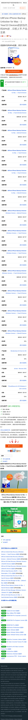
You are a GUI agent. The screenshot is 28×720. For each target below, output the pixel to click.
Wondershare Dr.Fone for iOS (18, 351)
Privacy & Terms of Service (15, 715)
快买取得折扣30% (14, 71)
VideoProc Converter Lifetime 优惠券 (16, 639)
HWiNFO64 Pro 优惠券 (12, 625)
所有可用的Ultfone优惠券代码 (9, 548)
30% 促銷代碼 (6, 459)
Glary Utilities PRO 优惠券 (13, 613)
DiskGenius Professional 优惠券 (14, 627)
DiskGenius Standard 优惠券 (14, 653)
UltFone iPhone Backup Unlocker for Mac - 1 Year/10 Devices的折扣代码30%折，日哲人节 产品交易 (13, 25)
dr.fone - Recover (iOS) (20, 368)
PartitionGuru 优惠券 (11, 651)
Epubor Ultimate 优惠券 (12, 630)
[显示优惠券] (23, 104)
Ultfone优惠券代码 (5, 430)
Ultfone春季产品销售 (10, 41)
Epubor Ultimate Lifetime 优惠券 (15, 632)
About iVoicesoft (18, 719)
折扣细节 (5, 461)
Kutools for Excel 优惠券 (12, 610)
